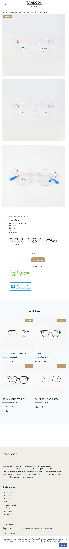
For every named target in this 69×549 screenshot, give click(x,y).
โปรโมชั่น (9, 495)
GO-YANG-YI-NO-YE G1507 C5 (47, 399)
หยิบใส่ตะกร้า (38, 260)
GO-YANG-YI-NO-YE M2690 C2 (14, 353)
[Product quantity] (27, 259)
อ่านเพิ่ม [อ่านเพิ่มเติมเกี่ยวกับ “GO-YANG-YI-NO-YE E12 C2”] (6, 411)
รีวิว (7, 502)
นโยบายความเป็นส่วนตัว (12, 541)
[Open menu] (65, 4)
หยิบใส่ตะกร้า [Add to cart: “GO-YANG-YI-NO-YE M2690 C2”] (7, 362)
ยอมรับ (63, 545)
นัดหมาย (9, 508)
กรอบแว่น (9, 492)
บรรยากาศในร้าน (12, 505)
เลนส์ (8, 498)
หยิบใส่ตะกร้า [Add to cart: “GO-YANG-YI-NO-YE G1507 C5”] (40, 407)
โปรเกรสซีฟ (54, 469)
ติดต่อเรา (9, 511)
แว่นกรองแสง (7, 474)
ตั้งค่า (58, 541)
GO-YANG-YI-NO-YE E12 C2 (13, 399)
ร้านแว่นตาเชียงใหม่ (19, 466)
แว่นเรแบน (28, 469)
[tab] (34, 312)
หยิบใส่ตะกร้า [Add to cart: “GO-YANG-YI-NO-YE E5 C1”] (40, 362)
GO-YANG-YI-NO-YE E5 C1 (45, 353)
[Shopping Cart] (4, 4)
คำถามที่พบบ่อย (11, 514)
